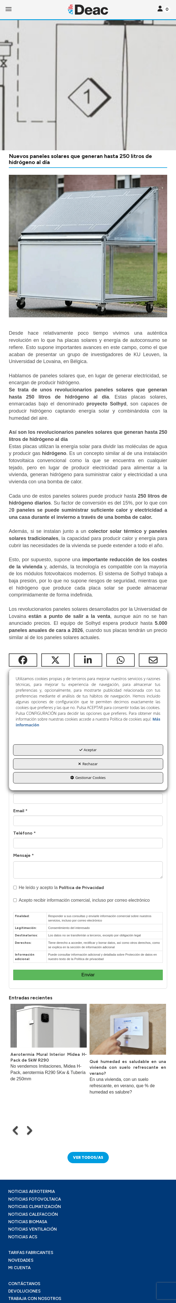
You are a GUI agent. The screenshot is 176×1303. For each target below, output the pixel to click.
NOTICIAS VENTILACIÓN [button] (32, 1229)
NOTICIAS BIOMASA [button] (27, 1221)
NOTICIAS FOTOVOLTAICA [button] (34, 1199)
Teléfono (24, 833)
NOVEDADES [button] (20, 1260)
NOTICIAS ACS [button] (22, 1236)
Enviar (87, 974)
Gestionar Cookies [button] (87, 777)
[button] (88, 9)
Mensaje (23, 855)
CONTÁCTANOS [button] (24, 1283)
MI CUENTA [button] (19, 1267)
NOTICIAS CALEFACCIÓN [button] (33, 1214)
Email (20, 810)
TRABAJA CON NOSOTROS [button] (34, 1298)
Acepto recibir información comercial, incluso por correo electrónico (81, 900)
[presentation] (15, 1130)
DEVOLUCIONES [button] (24, 1291)
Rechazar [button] (88, 763)
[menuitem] (88, 1191)
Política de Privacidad (81, 887)
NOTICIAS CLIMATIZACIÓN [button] (34, 1206)
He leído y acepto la (58, 887)
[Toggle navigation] (164, 9)
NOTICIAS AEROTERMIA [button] (31, 1191)
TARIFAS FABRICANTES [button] (30, 1252)
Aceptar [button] (88, 750)
